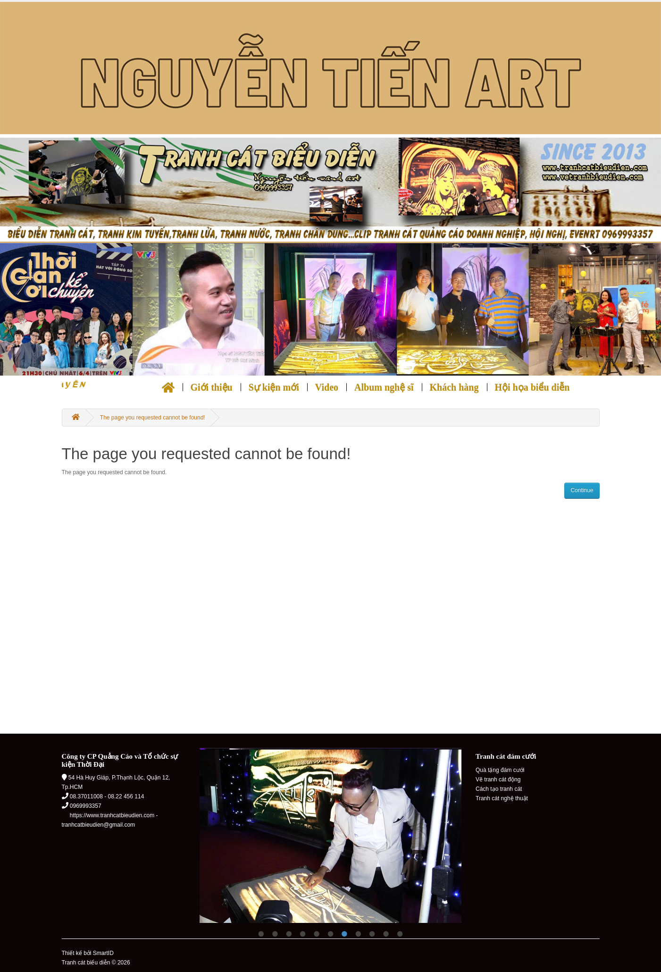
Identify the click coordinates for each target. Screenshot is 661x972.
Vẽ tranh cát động (498, 779)
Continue (581, 490)
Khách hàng (454, 387)
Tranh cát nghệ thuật (502, 798)
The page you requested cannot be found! (152, 417)
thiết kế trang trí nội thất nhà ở (128, 843)
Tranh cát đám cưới (506, 756)
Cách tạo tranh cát (499, 789)
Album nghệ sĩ (384, 387)
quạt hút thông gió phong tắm (99, 834)
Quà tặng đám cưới (500, 770)
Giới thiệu (212, 387)
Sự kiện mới (274, 387)
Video (326, 387)
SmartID (103, 953)
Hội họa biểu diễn (532, 387)
